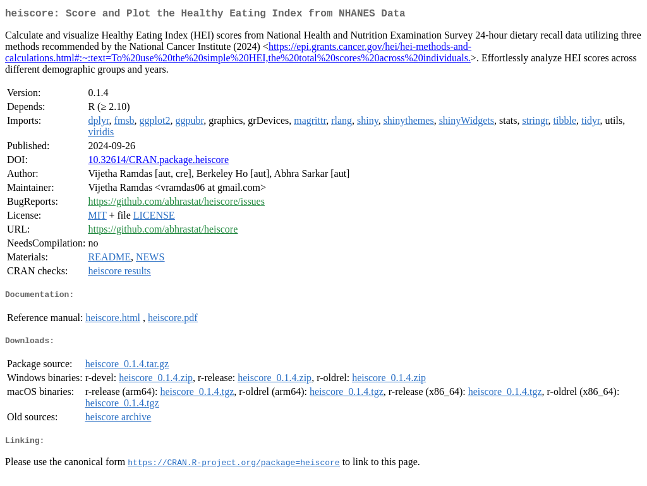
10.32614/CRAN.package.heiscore (158, 162)
